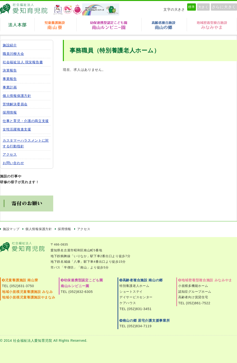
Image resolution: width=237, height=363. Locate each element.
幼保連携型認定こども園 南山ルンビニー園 (109, 24)
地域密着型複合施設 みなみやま (205, 280)
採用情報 (10, 112)
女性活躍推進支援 (17, 129)
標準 (191, 7)
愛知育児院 (25, 9)
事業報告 (10, 79)
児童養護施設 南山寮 (55, 24)
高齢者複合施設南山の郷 (164, 24)
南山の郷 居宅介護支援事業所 (144, 320)
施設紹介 (10, 45)
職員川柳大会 (13, 54)
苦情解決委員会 (15, 104)
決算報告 (10, 70)
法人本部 (17, 24)
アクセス (10, 154)
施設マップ (11, 229)
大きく (203, 7)
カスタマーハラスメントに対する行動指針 (26, 143)
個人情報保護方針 (17, 96)
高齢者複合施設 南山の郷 (141, 280)
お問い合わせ (13, 163)
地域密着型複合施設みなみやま (212, 24)
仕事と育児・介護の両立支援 (26, 121)
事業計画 (10, 87)
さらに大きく (224, 7)
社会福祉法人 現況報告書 (23, 62)
